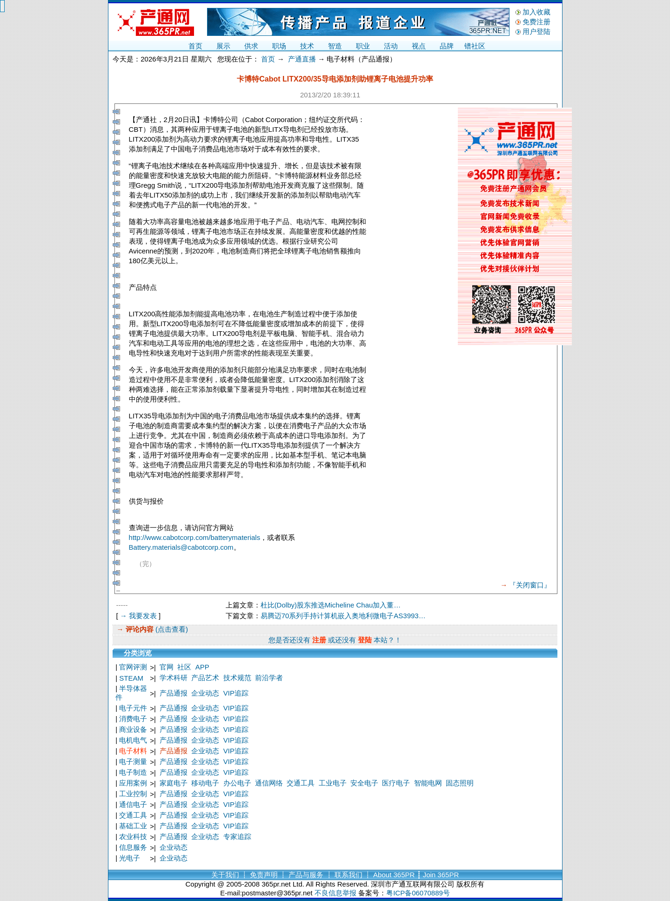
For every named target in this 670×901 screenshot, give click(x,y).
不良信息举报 (335, 893)
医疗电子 (396, 783)
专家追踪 (237, 836)
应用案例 (133, 783)
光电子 (129, 858)
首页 (195, 46)
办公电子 (237, 783)
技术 (307, 46)
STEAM (131, 678)
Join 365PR (441, 875)
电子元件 (133, 708)
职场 (279, 46)
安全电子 (364, 783)
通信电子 (133, 804)
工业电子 (333, 783)
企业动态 (205, 693)
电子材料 (133, 751)
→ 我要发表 (138, 616)
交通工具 (301, 783)
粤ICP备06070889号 (418, 893)
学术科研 (174, 678)
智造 (335, 46)
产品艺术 (205, 678)
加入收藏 (536, 12)
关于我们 (225, 875)
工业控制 (133, 794)
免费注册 (536, 22)
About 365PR (394, 875)
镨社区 (474, 46)
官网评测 (133, 667)
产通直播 (302, 59)
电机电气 (133, 740)
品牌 (447, 46)
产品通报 (174, 693)
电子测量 (133, 761)
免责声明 (264, 875)
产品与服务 (305, 875)
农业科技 (133, 836)
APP (202, 667)
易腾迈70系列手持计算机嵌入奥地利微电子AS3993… (343, 616)
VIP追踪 (235, 693)
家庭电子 (174, 783)
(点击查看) (171, 629)
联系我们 (348, 875)
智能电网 (428, 783)
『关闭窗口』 (530, 585)
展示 (223, 46)
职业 (363, 46)
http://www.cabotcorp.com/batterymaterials (195, 537)
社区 (184, 667)
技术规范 (237, 678)
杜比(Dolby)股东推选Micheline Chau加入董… (331, 605)
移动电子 (205, 783)
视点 (419, 46)
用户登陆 (536, 31)
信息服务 (133, 847)
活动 (391, 46)
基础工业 (133, 826)
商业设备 (133, 729)
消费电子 (133, 719)
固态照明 (460, 783)
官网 (167, 667)
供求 (251, 46)
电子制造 (133, 772)
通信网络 (269, 783)
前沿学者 (269, 678)
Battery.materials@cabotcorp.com (181, 547)
